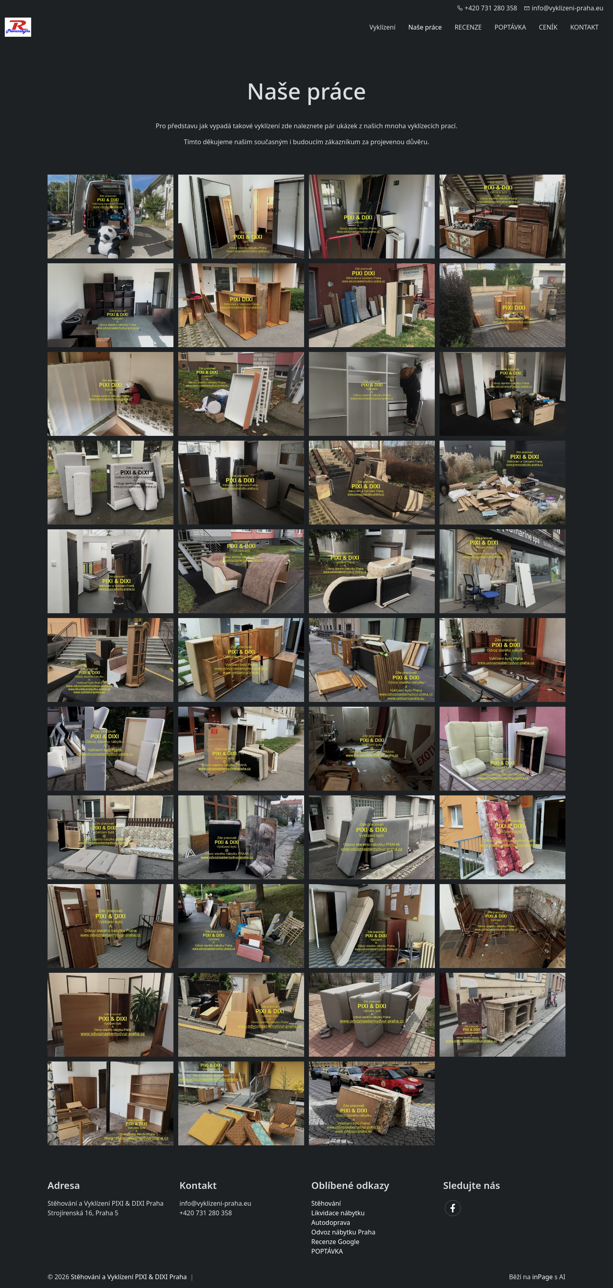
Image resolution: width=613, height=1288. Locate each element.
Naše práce (425, 27)
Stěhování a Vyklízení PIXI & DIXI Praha (129, 1276)
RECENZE (468, 27)
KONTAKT (584, 27)
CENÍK (548, 27)
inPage (542, 1276)
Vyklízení (383, 27)
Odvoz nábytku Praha (343, 1232)
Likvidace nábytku (338, 1212)
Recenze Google (335, 1241)
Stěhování (326, 1203)
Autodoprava (330, 1222)
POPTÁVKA (510, 27)
